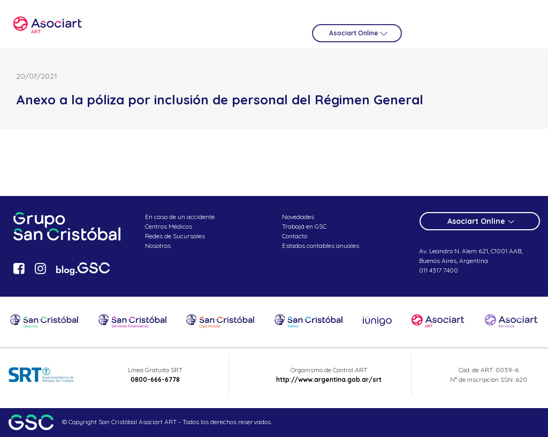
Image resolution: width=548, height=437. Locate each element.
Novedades (298, 217)
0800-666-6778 (155, 379)
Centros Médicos (168, 226)
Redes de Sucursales (175, 236)
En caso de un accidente (180, 217)
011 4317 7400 (438, 270)
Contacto (294, 236)
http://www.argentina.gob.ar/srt (329, 379)
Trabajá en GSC (304, 226)
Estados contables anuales (320, 246)
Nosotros (158, 246)
